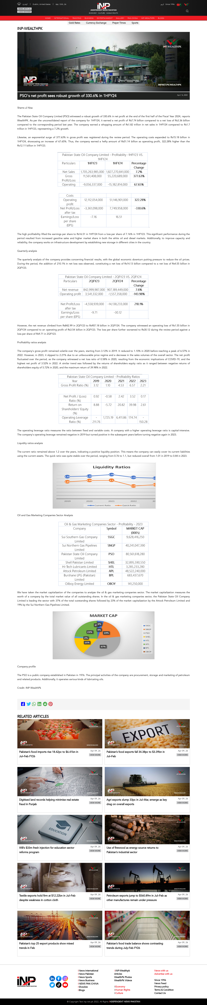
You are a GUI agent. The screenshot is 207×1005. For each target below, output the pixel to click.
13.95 (25, 4)
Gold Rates (74, 23)
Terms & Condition (164, 990)
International (61, 18)
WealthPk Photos (123, 977)
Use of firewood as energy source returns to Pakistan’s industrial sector (132, 850)
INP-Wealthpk (148, 18)
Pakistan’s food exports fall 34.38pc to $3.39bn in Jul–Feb (136, 754)
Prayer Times (119, 23)
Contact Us (160, 993)
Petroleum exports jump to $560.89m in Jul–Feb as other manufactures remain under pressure (137, 898)
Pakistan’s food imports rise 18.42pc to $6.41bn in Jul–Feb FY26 (48, 754)
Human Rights (112, 13)
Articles (118, 974)
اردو (162, 4)
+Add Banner (24, 11)
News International (88, 970)
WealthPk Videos (123, 980)
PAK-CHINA (133, 18)
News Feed (160, 983)
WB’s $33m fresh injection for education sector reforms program (46, 850)
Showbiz (83, 987)
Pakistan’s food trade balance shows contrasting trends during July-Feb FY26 (135, 946)
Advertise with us (163, 974)
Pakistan (77, 18)
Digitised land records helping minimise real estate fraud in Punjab (49, 802)
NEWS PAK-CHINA (88, 983)
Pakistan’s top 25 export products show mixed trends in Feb (46, 946)
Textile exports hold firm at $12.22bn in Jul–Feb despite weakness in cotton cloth (47, 898)
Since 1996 (160, 980)
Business (89, 18)
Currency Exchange (96, 23)
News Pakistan (86, 974)
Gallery (120, 18)
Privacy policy (161, 986)
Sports (135, 23)
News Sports (85, 977)
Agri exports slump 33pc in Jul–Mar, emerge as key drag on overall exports (137, 802)
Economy (93, 13)
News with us (24, 9)
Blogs (161, 18)
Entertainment (105, 18)
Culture (101, 13)
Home (48, 18)
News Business (86, 980)
